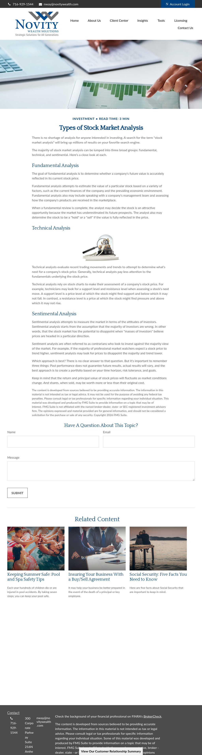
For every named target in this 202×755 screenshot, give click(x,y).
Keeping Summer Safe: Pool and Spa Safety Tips (33, 577)
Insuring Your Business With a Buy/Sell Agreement (95, 577)
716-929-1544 (20, 4)
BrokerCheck (153, 716)
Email (106, 432)
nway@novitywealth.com (58, 4)
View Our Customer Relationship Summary (111, 751)
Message (13, 457)
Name (11, 432)
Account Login (178, 4)
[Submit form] (17, 493)
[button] (74, 20)
